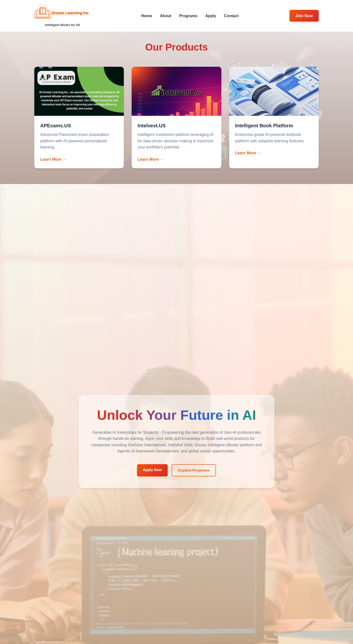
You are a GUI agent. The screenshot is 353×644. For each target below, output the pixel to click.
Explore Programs (194, 470)
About (165, 16)
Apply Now (152, 470)
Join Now (304, 16)
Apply (210, 16)
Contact (231, 16)
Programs (188, 16)
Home (146, 16)
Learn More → (53, 159)
